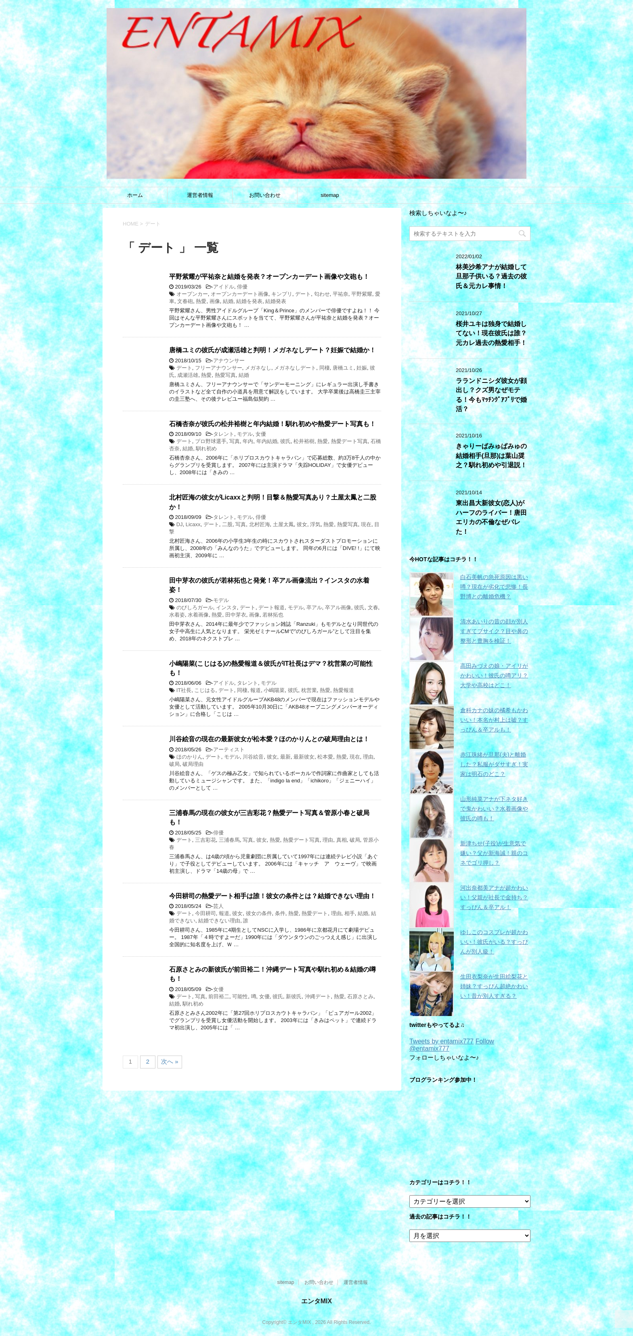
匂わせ (322, 294)
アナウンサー (229, 361)
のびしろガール (194, 607)
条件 (280, 913)
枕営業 (309, 690)
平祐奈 (340, 294)
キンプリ (281, 294)
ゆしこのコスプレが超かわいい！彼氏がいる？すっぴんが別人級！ (494, 942)
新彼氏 (294, 996)
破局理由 (192, 764)
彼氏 (285, 441)
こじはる (204, 690)
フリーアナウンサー (218, 368)
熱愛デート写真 (349, 441)
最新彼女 (303, 757)
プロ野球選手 (210, 441)
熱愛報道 (343, 690)
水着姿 (177, 615)
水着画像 (198, 615)
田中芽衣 (235, 615)
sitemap (330, 195)
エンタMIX (316, 1301)
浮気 (315, 524)
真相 (341, 840)
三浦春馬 (229, 840)
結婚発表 (275, 301)
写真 (234, 441)
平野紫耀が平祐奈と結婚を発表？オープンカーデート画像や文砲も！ (269, 276)
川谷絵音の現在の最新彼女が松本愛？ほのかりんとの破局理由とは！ (269, 739)
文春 (373, 607)
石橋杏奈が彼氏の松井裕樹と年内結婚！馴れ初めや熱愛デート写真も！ (272, 423)
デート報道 (271, 607)
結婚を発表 (249, 301)
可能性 (240, 996)
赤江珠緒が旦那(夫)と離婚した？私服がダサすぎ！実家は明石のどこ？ (494, 764)
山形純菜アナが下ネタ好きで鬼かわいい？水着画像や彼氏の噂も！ (494, 809)
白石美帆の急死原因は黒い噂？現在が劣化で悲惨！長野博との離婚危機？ (494, 587)
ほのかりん (189, 757)
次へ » (169, 1061)
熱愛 (201, 301)
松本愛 (325, 757)
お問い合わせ (265, 195)
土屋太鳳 (283, 524)
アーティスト (229, 749)
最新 (285, 757)
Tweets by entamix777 (441, 1041)
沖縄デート (318, 996)
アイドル (223, 287)
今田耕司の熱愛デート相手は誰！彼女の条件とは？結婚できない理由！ (272, 896)
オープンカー (192, 294)
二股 (227, 524)
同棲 (324, 368)
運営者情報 (200, 195)
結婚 (228, 301)
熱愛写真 (225, 375)
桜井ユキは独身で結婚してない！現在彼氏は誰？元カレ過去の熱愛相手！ (491, 333)
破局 (174, 764)
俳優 (242, 287)
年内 (248, 441)
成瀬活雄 (187, 375)
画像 (215, 301)
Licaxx (193, 524)
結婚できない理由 (219, 921)
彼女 (302, 524)
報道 (255, 690)
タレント (223, 434)
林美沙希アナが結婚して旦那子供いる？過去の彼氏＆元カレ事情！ (491, 276)
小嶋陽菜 (274, 690)
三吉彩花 (205, 840)
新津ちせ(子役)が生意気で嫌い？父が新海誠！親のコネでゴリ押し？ (494, 853)
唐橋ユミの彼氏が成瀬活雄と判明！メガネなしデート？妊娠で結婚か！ (272, 350)
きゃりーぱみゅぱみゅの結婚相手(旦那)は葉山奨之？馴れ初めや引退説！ (491, 455)
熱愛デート (315, 913)
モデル (245, 434)
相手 (349, 913)
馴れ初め (206, 448)
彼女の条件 (259, 913)
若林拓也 (272, 615)
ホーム (135, 195)
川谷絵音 (253, 757)
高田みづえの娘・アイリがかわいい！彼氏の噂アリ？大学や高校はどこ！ (494, 675)
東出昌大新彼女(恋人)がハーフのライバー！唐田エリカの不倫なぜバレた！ (491, 517)
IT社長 (184, 690)
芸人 (218, 906)
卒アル (314, 607)
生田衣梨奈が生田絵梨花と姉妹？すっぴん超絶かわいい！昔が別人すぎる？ (494, 986)
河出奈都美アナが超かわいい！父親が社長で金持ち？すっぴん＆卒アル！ (494, 897)
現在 (366, 524)
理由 (368, 757)
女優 (261, 434)
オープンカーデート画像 (239, 294)
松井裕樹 (303, 441)
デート (303, 294)
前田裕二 (218, 996)
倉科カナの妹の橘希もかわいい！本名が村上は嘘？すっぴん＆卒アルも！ (494, 720)
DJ (179, 524)
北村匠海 (259, 524)
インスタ (226, 607)
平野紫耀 (361, 294)
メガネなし (258, 368)
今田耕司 (205, 913)
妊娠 (361, 368)
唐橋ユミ (343, 368)
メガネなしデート (295, 368)
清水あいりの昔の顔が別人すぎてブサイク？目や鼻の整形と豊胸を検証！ (494, 631)
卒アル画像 (338, 607)
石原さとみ (360, 996)
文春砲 (185, 301)
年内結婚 (266, 441)
